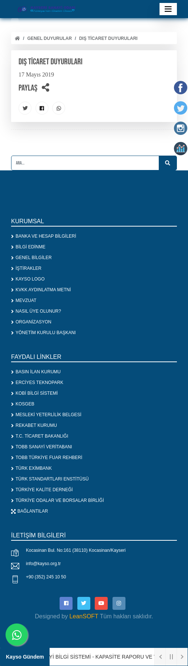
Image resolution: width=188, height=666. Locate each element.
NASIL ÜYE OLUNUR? (36, 311)
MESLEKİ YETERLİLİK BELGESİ (46, 414)
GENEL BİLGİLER (31, 257)
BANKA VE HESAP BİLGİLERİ (43, 236)
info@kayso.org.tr (43, 563)
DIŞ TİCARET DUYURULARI (108, 38)
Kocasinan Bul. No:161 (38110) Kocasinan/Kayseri (76, 550)
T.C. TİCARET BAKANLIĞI (39, 436)
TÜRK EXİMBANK (31, 468)
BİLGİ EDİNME (28, 246)
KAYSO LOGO (27, 279)
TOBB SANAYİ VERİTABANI (41, 446)
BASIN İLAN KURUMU (36, 371)
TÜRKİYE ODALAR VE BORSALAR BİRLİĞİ (57, 500)
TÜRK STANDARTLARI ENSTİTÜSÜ (50, 479)
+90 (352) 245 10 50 (46, 577)
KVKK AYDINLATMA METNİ (41, 289)
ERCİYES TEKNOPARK (37, 382)
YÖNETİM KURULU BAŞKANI (43, 332)
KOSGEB (22, 404)
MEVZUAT (23, 300)
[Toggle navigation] (168, 9)
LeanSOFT (84, 616)
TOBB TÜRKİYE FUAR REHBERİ (46, 457)
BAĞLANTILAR (29, 511)
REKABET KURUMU (34, 425)
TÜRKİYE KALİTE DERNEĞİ (42, 489)
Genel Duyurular (49, 38)
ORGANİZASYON (31, 321)
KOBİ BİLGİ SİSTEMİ (34, 393)
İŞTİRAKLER (26, 268)
